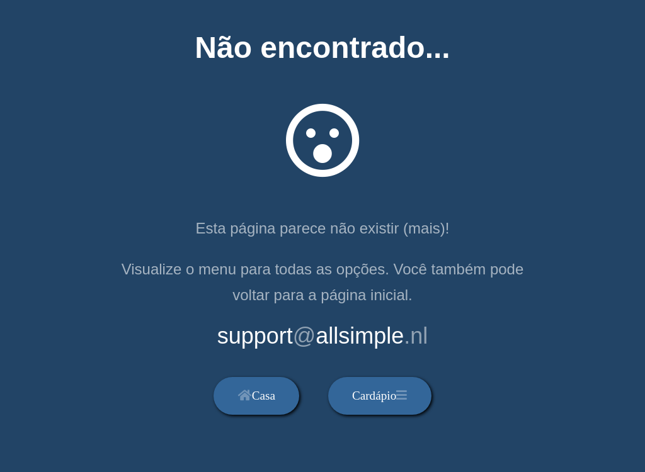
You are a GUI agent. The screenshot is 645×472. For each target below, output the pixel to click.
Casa (256, 395)
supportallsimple (322, 336)
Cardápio (379, 395)
